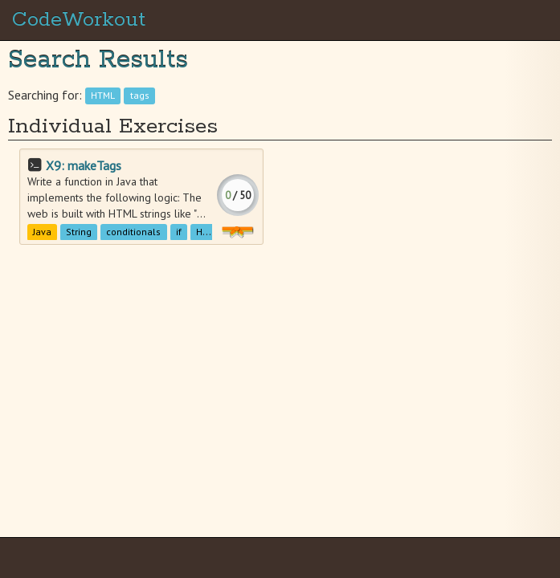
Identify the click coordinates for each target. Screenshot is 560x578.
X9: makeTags (83, 165)
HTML (103, 96)
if (179, 232)
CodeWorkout (78, 20)
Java (42, 232)
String (79, 232)
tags (139, 96)
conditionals (133, 232)
